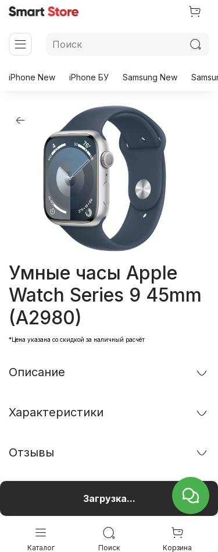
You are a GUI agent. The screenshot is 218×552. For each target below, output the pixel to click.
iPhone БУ (89, 77)
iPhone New (32, 77)
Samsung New (150, 77)
